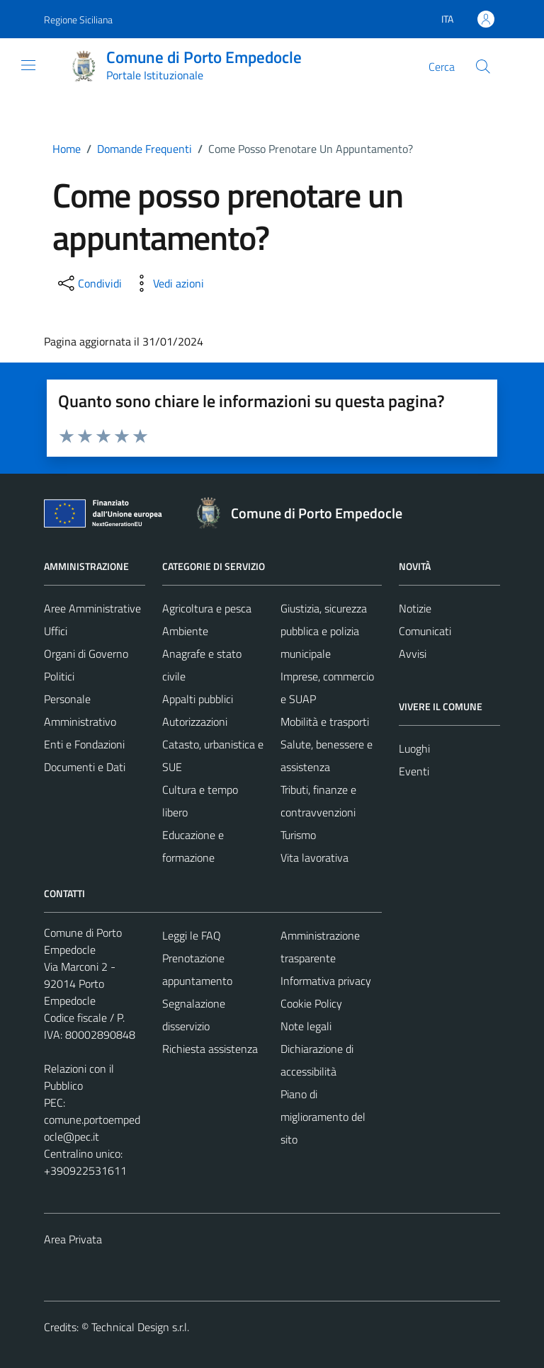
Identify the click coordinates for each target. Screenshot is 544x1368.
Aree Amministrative (92, 608)
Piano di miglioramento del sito (323, 1116)
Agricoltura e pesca (206, 608)
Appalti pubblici (197, 698)
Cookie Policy (311, 1003)
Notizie (415, 608)
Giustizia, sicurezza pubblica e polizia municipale (323, 631)
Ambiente (185, 630)
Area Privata (73, 1239)
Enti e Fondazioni (84, 744)
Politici (59, 676)
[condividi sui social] (88, 283)
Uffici (55, 630)
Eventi (414, 771)
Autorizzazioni (194, 721)
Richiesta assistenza (210, 1048)
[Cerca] (483, 67)
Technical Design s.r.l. (140, 1326)
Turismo (298, 834)
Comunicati (425, 630)
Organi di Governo (86, 653)
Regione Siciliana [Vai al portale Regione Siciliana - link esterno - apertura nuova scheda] (78, 19)
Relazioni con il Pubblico (79, 1077)
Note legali (306, 1026)
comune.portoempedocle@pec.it (92, 1128)
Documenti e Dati (84, 766)
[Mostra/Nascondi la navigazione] (28, 65)
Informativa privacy (325, 980)
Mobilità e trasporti (324, 721)
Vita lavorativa (314, 857)
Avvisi (412, 653)
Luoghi (414, 748)
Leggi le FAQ (191, 935)
